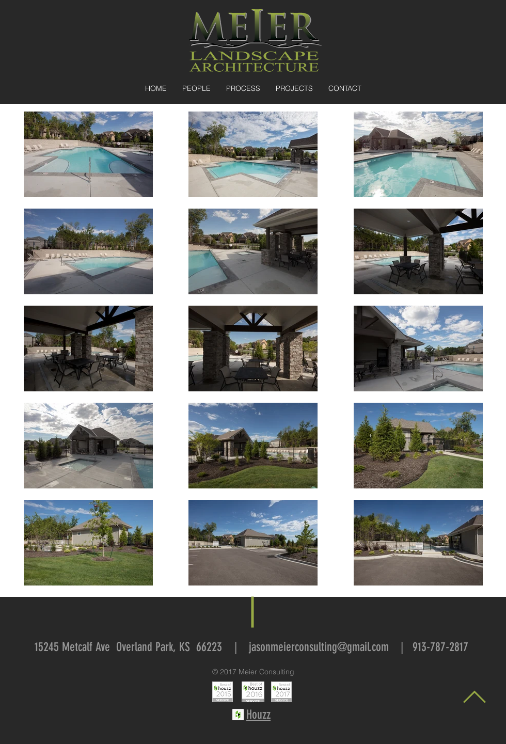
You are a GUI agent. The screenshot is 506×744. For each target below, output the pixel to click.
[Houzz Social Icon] (238, 714)
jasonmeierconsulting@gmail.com (319, 647)
